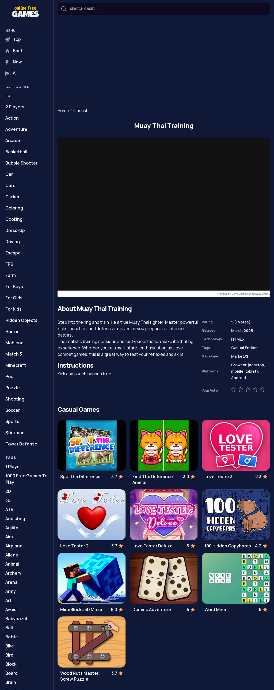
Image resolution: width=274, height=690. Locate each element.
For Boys (14, 286)
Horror (11, 331)
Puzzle (12, 388)
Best (13, 51)
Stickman (15, 433)
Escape (13, 253)
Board (11, 673)
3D (8, 500)
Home (63, 110)
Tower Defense (21, 444)
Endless (252, 347)
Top (13, 39)
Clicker (12, 197)
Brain (10, 682)
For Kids (13, 309)
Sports (12, 421)
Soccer (12, 410)
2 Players (14, 107)
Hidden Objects (21, 320)
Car (9, 174)
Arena (11, 582)
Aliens (11, 555)
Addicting (15, 518)
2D (8, 491)
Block (10, 664)
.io (7, 95)
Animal (12, 564)
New (13, 62)
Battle (11, 637)
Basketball (16, 152)
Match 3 (13, 354)
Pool (9, 376)
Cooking (13, 219)
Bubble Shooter (21, 163)
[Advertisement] (164, 61)
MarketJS (239, 356)
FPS (9, 264)
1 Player (13, 467)
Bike (9, 646)
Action (12, 118)
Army (10, 591)
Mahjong (14, 343)
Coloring (14, 208)
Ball (9, 628)
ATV (9, 509)
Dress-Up (15, 230)
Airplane (13, 546)
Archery (13, 573)
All (11, 73)
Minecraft (15, 365)
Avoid (11, 609)
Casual (80, 110)
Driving (12, 242)
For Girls (13, 298)
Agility (11, 528)
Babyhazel (16, 619)
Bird (9, 655)
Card (10, 185)
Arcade (12, 140)
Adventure (16, 129)
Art (8, 600)
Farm (10, 275)
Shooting (14, 399)
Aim (9, 537)
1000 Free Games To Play (26, 479)
